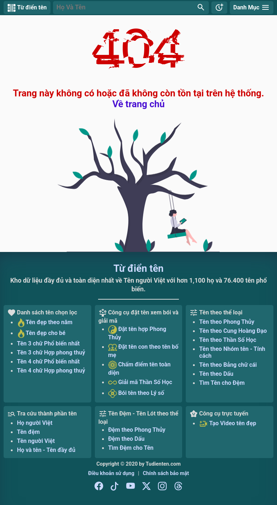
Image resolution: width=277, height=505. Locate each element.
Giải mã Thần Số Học (140, 382)
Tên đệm (28, 431)
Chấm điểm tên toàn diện (139, 368)
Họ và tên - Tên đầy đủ (46, 450)
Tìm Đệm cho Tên (131, 447)
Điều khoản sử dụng (111, 473)
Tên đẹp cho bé (41, 333)
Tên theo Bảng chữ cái (228, 364)
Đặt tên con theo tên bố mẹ (143, 350)
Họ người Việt (34, 422)
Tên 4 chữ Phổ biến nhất (48, 361)
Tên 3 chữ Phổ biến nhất (48, 343)
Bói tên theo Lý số (136, 393)
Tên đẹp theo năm (44, 322)
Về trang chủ (139, 104)
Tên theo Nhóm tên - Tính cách (232, 352)
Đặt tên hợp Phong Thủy (137, 333)
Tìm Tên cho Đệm (222, 382)
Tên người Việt (36, 440)
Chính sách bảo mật (166, 473)
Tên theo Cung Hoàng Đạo (233, 330)
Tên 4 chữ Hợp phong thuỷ (51, 370)
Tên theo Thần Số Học (227, 339)
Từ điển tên (138, 268)
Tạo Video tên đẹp (227, 423)
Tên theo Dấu (216, 373)
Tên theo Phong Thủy (226, 321)
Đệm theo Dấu (126, 438)
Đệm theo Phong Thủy (137, 429)
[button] (131, 7)
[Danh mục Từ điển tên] (251, 7)
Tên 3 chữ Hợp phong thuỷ (51, 352)
